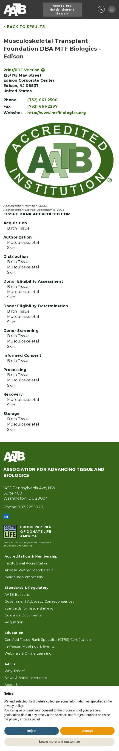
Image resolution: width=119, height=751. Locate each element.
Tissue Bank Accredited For (36, 214)
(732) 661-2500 (42, 100)
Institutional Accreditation (26, 563)
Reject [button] (31, 731)
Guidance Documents (23, 615)
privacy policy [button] (13, 706)
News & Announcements (26, 678)
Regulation (14, 622)
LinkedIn (6, 516)
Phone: (10, 100)
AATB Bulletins (17, 595)
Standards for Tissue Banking (29, 608)
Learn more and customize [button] (59, 741)
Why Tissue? (15, 671)
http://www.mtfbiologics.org (56, 113)
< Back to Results (24, 27)
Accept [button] (87, 731)
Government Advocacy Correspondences (39, 601)
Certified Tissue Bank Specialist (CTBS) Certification (48, 640)
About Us (12, 685)
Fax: (7, 106)
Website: (12, 113)
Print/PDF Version (24, 70)
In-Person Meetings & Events (30, 647)
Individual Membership (24, 577)
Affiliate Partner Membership (29, 570)
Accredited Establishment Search (62, 9)
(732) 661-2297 (42, 106)
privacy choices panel (24, 719)
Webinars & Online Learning (28, 653)
